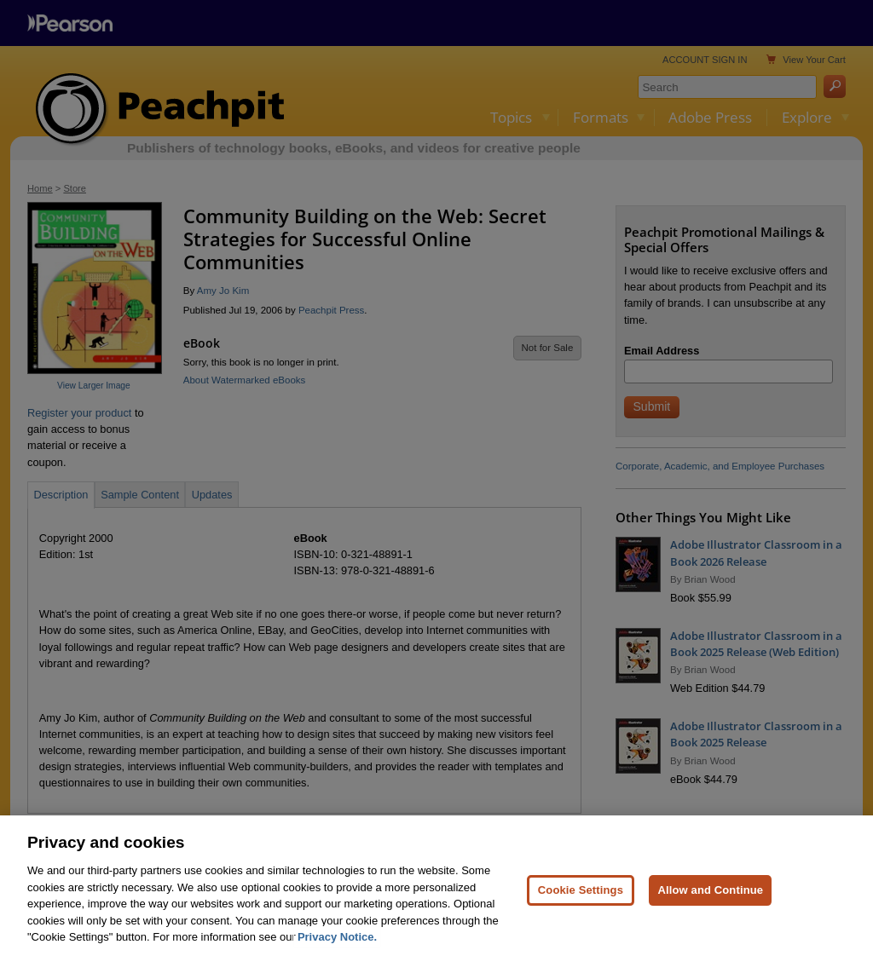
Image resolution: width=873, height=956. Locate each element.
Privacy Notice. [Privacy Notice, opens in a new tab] (337, 944)
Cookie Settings (580, 897)
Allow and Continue (710, 897)
